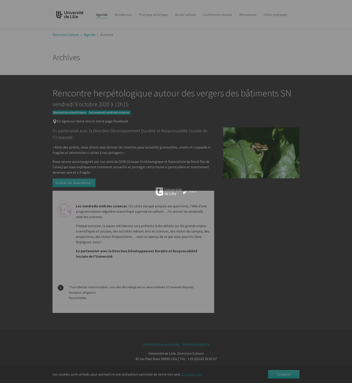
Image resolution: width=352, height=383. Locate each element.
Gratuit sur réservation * (74, 183)
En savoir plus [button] (191, 374)
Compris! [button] (284, 374)
